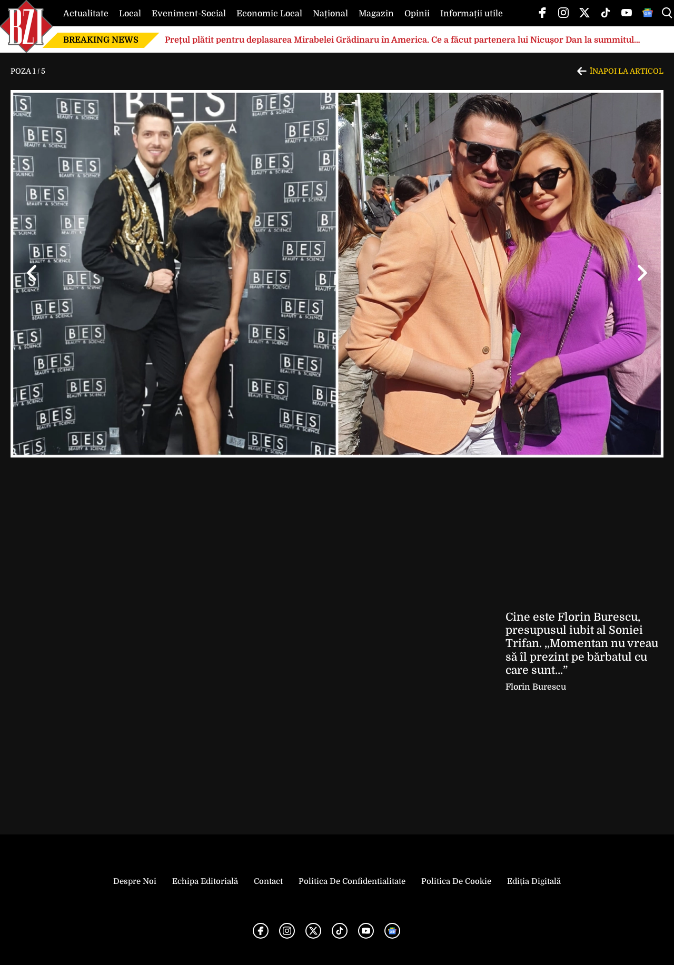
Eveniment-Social (189, 13)
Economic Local (269, 13)
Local (130, 13)
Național (330, 13)
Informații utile (471, 13)
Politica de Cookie (456, 881)
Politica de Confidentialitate (352, 881)
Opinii (417, 13)
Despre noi (134, 881)
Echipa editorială (205, 881)
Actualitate (85, 13)
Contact (268, 881)
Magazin (376, 13)
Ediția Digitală (534, 881)
